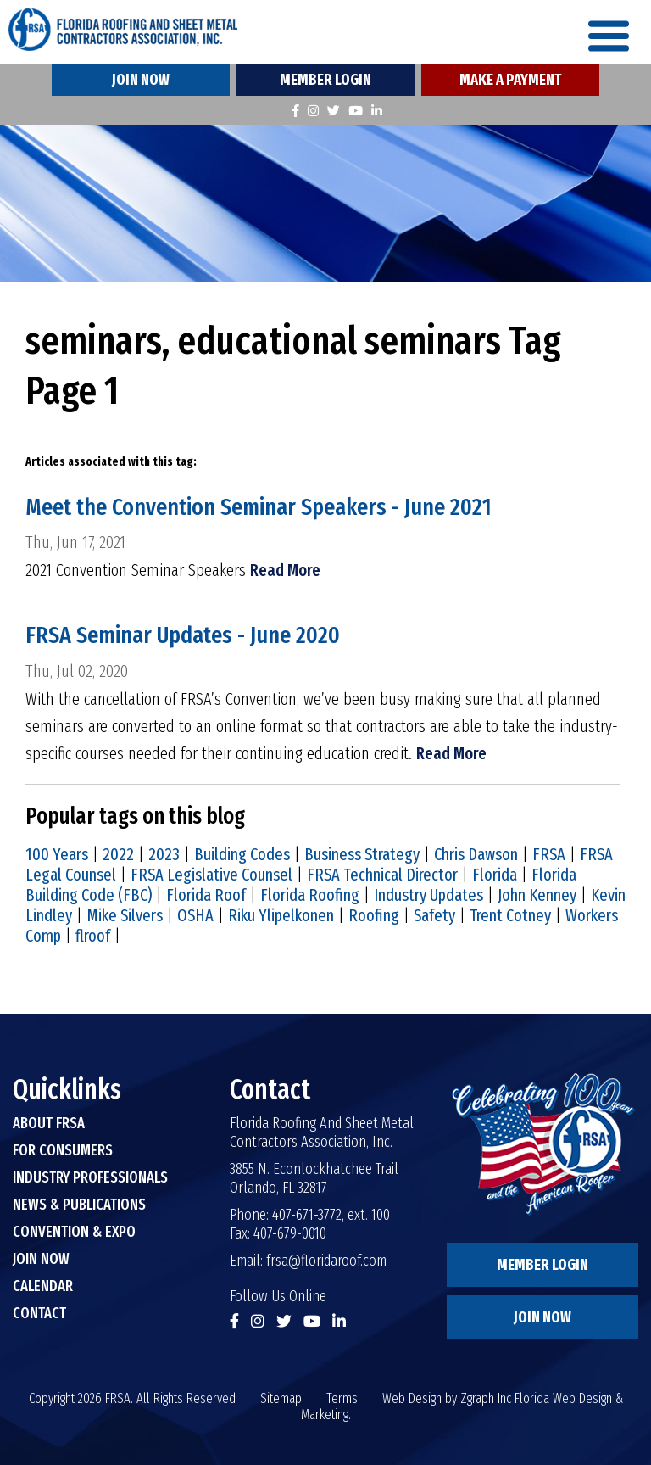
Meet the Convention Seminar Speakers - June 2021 (258, 507)
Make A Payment (510, 79)
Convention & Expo (74, 1231)
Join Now (141, 79)
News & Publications (79, 1204)
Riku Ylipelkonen (281, 915)
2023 (164, 854)
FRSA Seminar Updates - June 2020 (182, 635)
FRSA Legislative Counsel (211, 874)
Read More (285, 570)
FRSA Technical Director (382, 874)
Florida (494, 874)
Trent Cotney (510, 915)
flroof (92, 935)
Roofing (373, 915)
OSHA (195, 915)
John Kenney (537, 895)
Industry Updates (428, 895)
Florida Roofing (309, 895)
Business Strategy (362, 854)
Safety (434, 915)
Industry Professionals (90, 1177)
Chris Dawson (476, 854)
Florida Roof (206, 895)
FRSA (548, 854)
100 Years (56, 854)
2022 (118, 854)
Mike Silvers (124, 915)
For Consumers (63, 1150)
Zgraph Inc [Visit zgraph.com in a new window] (485, 1398)
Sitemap (281, 1398)
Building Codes (242, 854)
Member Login (325, 79)
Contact (39, 1313)
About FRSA (49, 1123)
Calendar (43, 1286)
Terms (342, 1398)
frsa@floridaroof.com (326, 1260)
